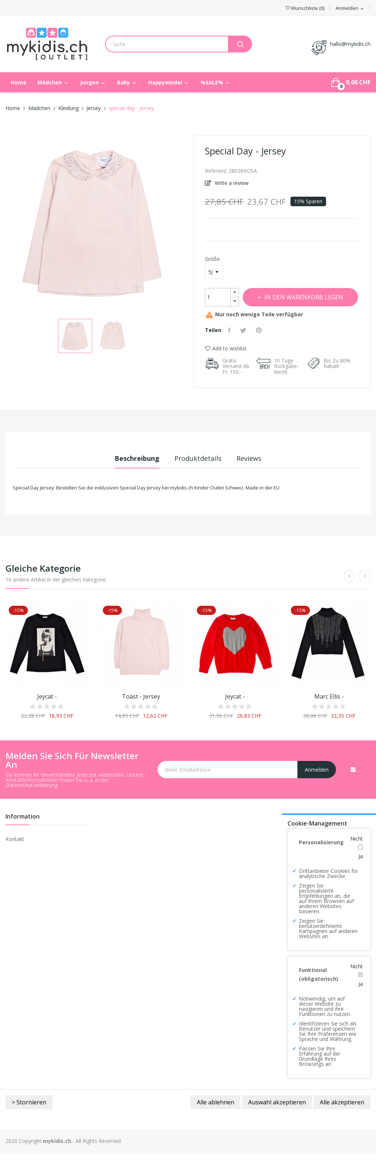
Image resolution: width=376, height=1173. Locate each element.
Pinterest (263, 350)
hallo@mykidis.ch (350, 43)
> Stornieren (29, 1122)
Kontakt (15, 859)
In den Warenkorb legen (272, 317)
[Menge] (218, 297)
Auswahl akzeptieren (277, 1122)
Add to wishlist (226, 368)
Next (188, 224)
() (305, 8)
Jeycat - (47, 716)
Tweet (246, 350)
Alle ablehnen (215, 1122)
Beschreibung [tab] (128, 478)
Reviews (257, 478)
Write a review (231, 182)
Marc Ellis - (329, 716)
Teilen (231, 350)
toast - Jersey (141, 716)
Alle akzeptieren (342, 1122)
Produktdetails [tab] (197, 478)
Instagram (353, 789)
